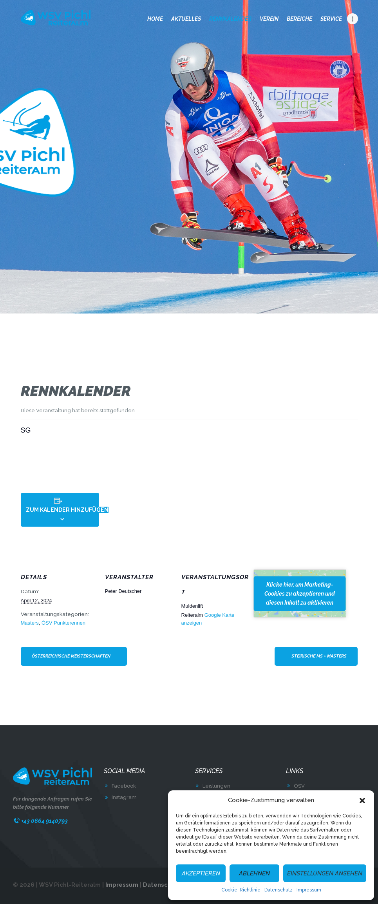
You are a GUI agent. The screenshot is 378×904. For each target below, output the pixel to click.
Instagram (124, 797)
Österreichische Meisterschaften (71, 656)
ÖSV (299, 786)
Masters (30, 623)
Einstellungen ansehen (324, 873)
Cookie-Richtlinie (240, 890)
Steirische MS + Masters (319, 656)
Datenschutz (278, 890)
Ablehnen (254, 873)
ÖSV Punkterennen (63, 623)
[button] (362, 800)
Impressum (309, 890)
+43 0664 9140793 (44, 820)
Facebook (124, 786)
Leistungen (216, 786)
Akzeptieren (201, 873)
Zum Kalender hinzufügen (67, 510)
